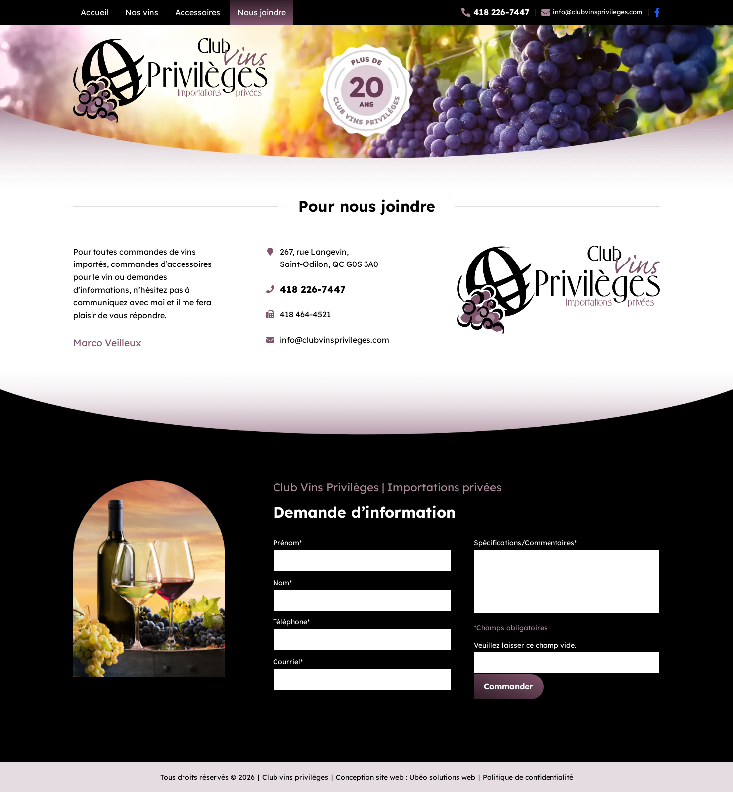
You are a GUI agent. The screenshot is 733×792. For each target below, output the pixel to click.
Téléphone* (291, 621)
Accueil (94, 12)
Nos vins (141, 12)
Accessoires (197, 12)
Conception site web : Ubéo (405, 777)
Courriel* (288, 661)
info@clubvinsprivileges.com (334, 340)
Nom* (282, 582)
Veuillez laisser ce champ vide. (525, 645)
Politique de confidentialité (528, 777)
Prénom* (287, 542)
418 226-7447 (313, 289)
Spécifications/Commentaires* (525, 542)
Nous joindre (261, 12)
